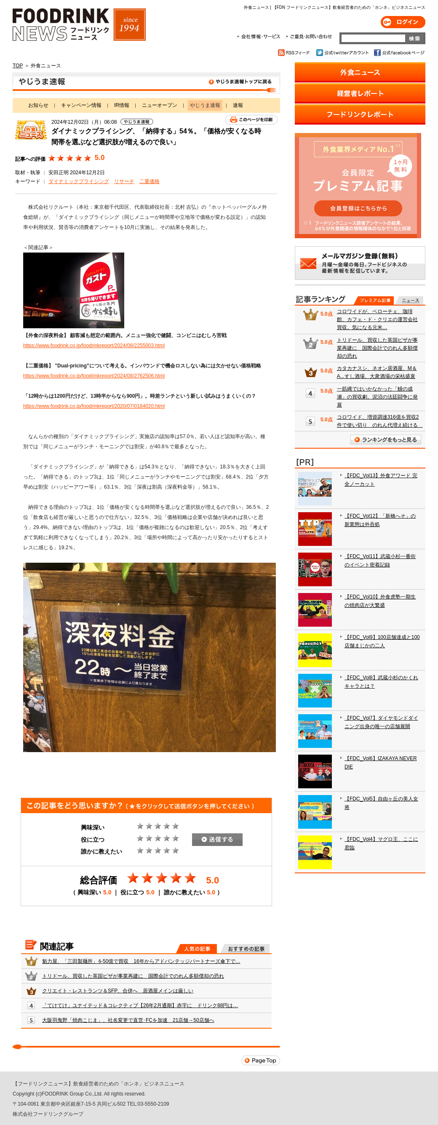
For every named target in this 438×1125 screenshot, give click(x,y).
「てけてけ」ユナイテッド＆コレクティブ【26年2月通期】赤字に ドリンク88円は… (140, 1005)
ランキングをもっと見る (385, 439)
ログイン (403, 22)
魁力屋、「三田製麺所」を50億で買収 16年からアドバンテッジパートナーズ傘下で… (141, 961)
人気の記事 (196, 948)
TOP (18, 66)
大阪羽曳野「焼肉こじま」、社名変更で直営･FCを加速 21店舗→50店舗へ (128, 1020)
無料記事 (409, 300)
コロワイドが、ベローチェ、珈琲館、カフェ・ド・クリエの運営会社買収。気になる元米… (377, 319)
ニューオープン (159, 105)
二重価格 (149, 181)
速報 (238, 105)
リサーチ (124, 181)
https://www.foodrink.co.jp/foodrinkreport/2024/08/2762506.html (94, 376)
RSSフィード (295, 52)
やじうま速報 (146, 83)
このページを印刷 (251, 120)
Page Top (260, 1060)
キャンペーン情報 (81, 105)
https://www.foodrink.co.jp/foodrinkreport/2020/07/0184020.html (94, 406)
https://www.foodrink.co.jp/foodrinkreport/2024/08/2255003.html (94, 345)
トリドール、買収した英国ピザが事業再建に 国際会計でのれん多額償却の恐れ (133, 976)
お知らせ (38, 105)
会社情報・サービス (260, 36)
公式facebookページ (398, 52)
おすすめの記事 (245, 948)
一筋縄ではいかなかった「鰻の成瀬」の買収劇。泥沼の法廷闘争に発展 (377, 397)
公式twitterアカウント (343, 52)
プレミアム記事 (374, 300)
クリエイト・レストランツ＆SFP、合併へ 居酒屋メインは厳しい (117, 991)
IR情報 (121, 105)
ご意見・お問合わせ (309, 36)
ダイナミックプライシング (78, 181)
